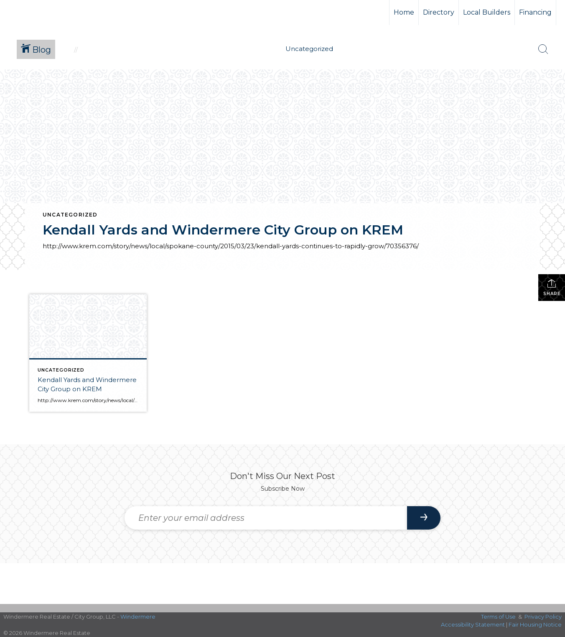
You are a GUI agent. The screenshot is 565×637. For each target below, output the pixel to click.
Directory (438, 12)
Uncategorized (70, 214)
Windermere (137, 616)
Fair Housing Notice (535, 624)
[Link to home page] (37, 12)
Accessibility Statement (473, 624)
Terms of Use (498, 616)
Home (404, 12)
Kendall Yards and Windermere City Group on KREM (223, 230)
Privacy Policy (543, 616)
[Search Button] (543, 49)
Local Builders (486, 12)
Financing (535, 12)
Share (551, 287)
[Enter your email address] (266, 518)
